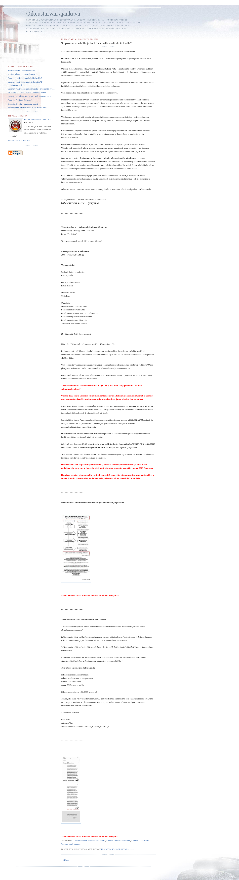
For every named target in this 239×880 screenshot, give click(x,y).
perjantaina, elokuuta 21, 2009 (117, 849)
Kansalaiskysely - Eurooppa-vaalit (23, 104)
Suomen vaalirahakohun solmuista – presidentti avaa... (31, 89)
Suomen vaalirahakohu (71, 844)
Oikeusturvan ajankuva (53, 13)
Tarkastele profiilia (19, 141)
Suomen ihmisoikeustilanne (118, 840)
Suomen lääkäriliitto (140, 840)
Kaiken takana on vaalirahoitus (21, 74)
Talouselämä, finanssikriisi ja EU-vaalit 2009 (27, 107)
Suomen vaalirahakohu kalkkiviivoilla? (25, 78)
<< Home (65, 860)
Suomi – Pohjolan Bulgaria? (20, 100)
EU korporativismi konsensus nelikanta (88, 840)
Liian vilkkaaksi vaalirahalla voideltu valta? (27, 92)
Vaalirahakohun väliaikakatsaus (21, 70)
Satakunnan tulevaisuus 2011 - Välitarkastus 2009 (29, 96)
